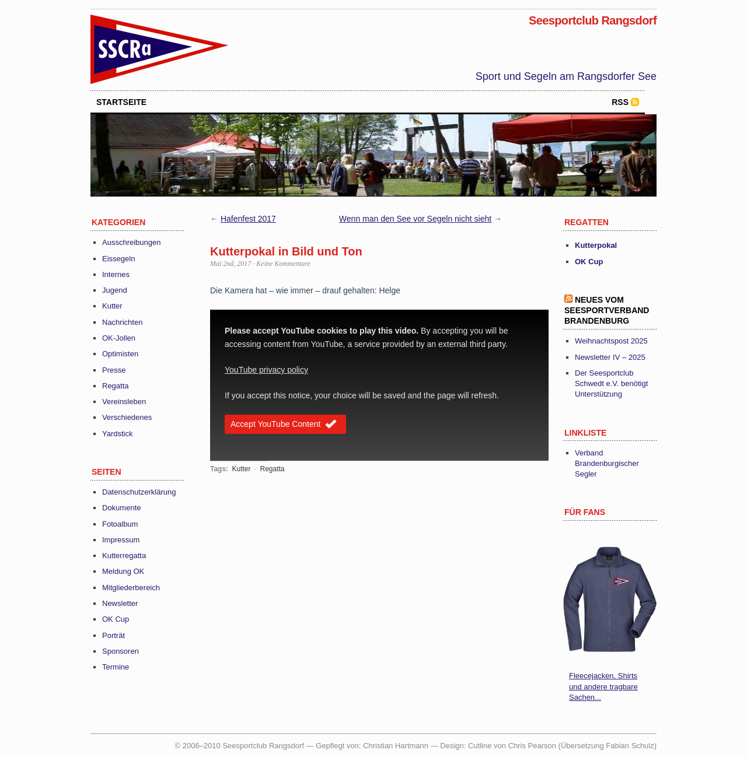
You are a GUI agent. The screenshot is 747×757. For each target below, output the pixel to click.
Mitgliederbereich (131, 587)
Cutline (479, 745)
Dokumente (121, 507)
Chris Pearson (532, 745)
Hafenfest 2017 (248, 218)
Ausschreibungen (131, 242)
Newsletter (120, 603)
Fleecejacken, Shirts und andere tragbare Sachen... (603, 686)
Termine (115, 667)
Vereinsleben (124, 401)
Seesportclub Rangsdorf (593, 20)
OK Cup (115, 619)
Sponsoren (120, 651)
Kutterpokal (596, 245)
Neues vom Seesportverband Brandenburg (606, 310)
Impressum (120, 539)
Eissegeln (118, 258)
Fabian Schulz (630, 745)
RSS (620, 102)
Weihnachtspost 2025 (611, 341)
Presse (113, 370)
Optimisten (120, 353)
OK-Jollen (118, 338)
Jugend (114, 290)
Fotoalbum (120, 524)
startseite (121, 102)
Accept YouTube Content (285, 425)
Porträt (113, 635)
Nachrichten (122, 322)
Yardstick (117, 433)
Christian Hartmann (395, 745)
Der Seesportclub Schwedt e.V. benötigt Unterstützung (611, 383)
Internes (116, 274)
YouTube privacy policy (266, 369)
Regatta (115, 385)
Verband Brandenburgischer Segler (607, 463)
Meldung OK (123, 571)
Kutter (112, 306)
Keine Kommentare (283, 264)
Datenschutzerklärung (139, 492)
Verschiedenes (127, 417)
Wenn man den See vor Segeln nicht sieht (415, 218)
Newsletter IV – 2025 (610, 357)
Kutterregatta (124, 555)
